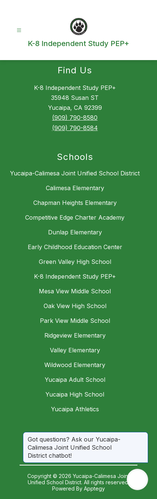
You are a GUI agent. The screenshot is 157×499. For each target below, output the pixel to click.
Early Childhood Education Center (75, 247)
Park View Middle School (75, 320)
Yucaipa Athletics (75, 409)
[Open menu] (19, 30)
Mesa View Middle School (75, 291)
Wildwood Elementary (74, 365)
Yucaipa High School (74, 394)
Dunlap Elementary (75, 232)
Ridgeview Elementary (75, 335)
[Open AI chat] (137, 479)
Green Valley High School (75, 261)
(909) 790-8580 (75, 117)
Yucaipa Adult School (75, 379)
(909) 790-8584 (75, 128)
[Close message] (142, 435)
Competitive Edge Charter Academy (74, 217)
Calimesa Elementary (75, 188)
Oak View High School (75, 306)
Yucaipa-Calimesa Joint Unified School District (75, 173)
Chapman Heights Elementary (75, 202)
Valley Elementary (75, 350)
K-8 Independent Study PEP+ (75, 276)
